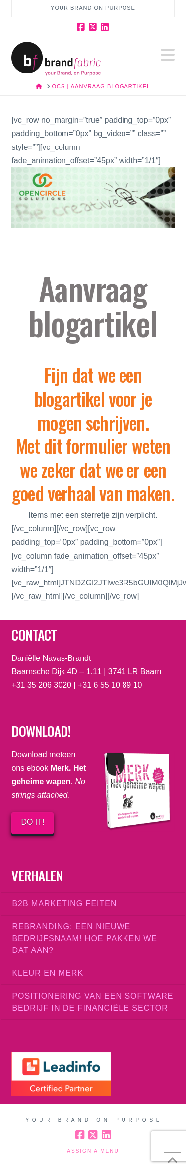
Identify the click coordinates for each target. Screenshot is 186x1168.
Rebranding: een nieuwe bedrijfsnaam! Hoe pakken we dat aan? (84, 938)
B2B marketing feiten (64, 903)
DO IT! (32, 822)
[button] (168, 55)
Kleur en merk (47, 973)
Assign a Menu (93, 1151)
